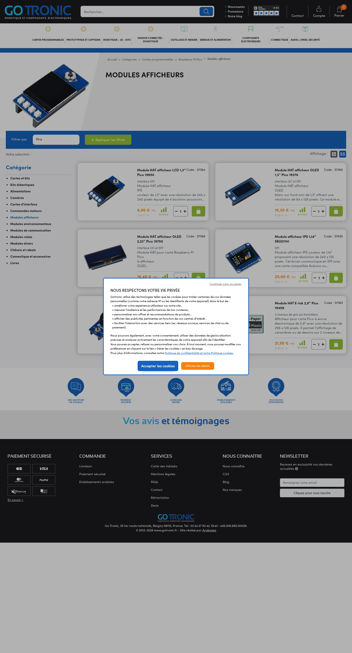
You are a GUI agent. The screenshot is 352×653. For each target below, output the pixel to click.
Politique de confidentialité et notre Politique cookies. (199, 353)
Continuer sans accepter (225, 284)
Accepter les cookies (158, 365)
